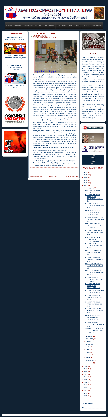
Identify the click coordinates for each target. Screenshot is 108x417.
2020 (86, 366)
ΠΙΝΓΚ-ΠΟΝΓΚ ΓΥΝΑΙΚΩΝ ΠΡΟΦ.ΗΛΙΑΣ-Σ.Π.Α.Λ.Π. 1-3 (94, 266)
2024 (86, 177)
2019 (86, 369)
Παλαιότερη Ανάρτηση (71, 176)
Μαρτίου (88, 357)
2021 (86, 185)
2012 (86, 388)
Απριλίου (89, 355)
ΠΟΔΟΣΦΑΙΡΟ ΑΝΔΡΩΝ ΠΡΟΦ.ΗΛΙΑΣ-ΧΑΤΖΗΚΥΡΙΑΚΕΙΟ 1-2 (93, 239)
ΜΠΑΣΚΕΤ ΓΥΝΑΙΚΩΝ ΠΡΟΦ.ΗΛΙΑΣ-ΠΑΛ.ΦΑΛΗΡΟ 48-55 (92, 286)
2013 (86, 385)
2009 (86, 396)
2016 (86, 377)
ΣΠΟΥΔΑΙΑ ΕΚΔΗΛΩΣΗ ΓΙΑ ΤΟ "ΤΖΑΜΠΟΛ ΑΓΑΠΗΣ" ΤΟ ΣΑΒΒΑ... (94, 331)
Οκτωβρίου (89, 339)
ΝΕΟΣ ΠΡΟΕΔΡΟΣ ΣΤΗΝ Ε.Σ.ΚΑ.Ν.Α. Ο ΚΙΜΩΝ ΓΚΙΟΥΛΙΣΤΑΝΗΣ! (93, 226)
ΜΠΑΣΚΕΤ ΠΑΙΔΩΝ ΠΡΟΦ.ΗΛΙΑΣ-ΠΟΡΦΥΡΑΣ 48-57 (94, 205)
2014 (86, 382)
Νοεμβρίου (89, 336)
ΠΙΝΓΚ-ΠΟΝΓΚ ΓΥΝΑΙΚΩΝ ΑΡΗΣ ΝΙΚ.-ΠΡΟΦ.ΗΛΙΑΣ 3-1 (94, 252)
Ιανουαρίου (89, 363)
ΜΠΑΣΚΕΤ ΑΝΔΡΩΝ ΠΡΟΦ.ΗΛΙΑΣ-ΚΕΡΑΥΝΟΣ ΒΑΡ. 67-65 (94, 279)
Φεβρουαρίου (90, 360)
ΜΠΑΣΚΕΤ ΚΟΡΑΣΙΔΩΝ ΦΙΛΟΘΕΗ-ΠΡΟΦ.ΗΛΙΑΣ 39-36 (94, 310)
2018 (86, 371)
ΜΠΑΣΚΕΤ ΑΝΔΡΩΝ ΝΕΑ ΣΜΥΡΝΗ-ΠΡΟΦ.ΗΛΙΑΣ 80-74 (93, 297)
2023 (86, 180)
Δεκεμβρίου (89, 188)
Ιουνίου (88, 349)
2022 (86, 183)
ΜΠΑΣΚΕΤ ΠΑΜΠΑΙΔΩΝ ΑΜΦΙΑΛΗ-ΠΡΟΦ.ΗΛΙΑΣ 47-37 (94, 259)
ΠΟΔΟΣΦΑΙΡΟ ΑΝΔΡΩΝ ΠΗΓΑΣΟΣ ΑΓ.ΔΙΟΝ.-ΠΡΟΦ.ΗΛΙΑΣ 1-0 (93, 212)
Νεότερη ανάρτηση (36, 176)
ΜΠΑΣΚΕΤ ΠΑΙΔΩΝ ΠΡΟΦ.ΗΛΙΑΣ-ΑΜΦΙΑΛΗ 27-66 (94, 246)
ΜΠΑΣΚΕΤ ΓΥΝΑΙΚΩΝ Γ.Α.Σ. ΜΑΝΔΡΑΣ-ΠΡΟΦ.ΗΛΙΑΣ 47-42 (94, 232)
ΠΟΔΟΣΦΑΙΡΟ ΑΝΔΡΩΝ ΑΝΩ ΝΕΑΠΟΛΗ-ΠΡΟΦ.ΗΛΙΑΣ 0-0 (93, 317)
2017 (86, 374)
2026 (86, 172)
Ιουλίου (88, 347)
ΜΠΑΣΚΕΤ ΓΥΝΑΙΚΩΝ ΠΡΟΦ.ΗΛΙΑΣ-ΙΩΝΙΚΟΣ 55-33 (93, 304)
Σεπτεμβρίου (90, 341)
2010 (86, 393)
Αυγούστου (89, 344)
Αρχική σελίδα (52, 176)
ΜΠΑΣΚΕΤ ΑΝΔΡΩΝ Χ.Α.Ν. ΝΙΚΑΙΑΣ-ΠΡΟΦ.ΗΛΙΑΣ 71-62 (94, 219)
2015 (86, 379)
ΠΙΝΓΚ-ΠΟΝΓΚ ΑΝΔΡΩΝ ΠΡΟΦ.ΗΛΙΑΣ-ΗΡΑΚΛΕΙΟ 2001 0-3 (94, 272)
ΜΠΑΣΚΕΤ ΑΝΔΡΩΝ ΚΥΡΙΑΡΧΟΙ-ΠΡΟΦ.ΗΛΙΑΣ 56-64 (94, 324)
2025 (86, 175)
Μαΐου (88, 352)
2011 (86, 390)
